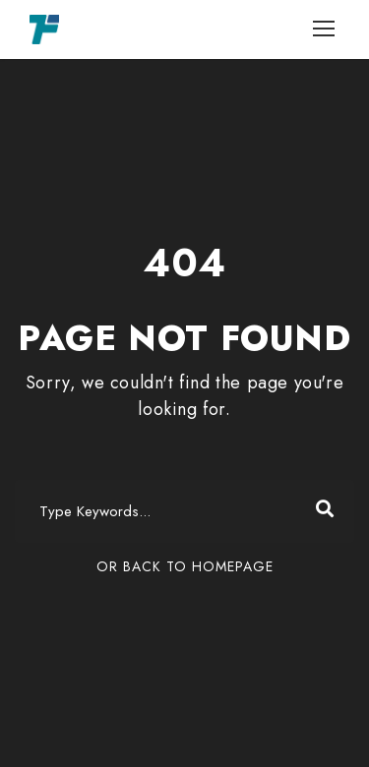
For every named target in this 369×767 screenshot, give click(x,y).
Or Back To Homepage (185, 566)
